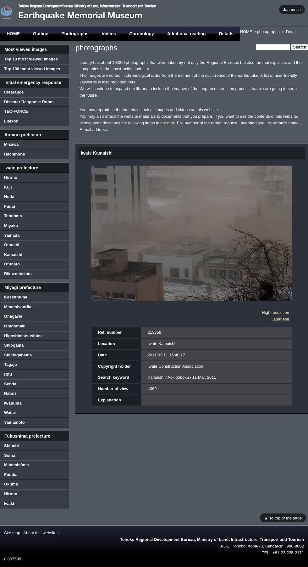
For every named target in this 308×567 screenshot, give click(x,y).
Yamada (11, 235)
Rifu (8, 374)
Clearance (14, 92)
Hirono (10, 177)
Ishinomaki (14, 326)
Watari (10, 412)
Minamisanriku (18, 306)
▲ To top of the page (283, 517)
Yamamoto (14, 422)
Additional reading (186, 33)
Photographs (74, 33)
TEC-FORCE (16, 111)
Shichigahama (18, 355)
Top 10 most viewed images (31, 59)
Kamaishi (13, 254)
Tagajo (10, 364)
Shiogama (14, 345)
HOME (13, 33)
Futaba (11, 474)
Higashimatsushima (23, 335)
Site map (12, 532)
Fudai (9, 206)
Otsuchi (11, 244)
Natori (10, 393)
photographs (268, 31)
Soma (9, 455)
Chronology (141, 33)
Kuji (8, 187)
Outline (40, 33)
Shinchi (11, 445)
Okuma (11, 484)
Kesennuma (15, 297)
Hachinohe (14, 154)
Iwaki (9, 503)
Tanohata (13, 215)
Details (226, 33)
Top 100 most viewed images (32, 68)
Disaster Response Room (29, 101)
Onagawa (13, 316)
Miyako (11, 225)
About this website (40, 532)
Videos (109, 33)
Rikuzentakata (17, 273)
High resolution (275, 312)
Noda (9, 196)
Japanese (292, 9)
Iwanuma (13, 403)
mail (171, 123)
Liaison (11, 121)
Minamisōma (16, 464)
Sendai (11, 384)
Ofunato (12, 264)
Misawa (11, 144)
